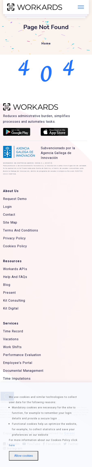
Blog (6, 284)
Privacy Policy (14, 238)
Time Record (13, 331)
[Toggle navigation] (81, 7)
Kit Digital (10, 308)
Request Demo (15, 199)
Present (9, 292)
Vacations (11, 339)
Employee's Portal (17, 362)
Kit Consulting (14, 300)
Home (46, 43)
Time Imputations (17, 378)
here (12, 445)
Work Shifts (12, 347)
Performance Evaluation (22, 355)
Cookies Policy (15, 246)
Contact (9, 214)
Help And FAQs (15, 277)
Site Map (10, 222)
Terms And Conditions (20, 230)
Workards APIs (15, 269)
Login (7, 206)
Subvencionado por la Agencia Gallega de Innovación (58, 153)
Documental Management (23, 370)
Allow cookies (23, 455)
